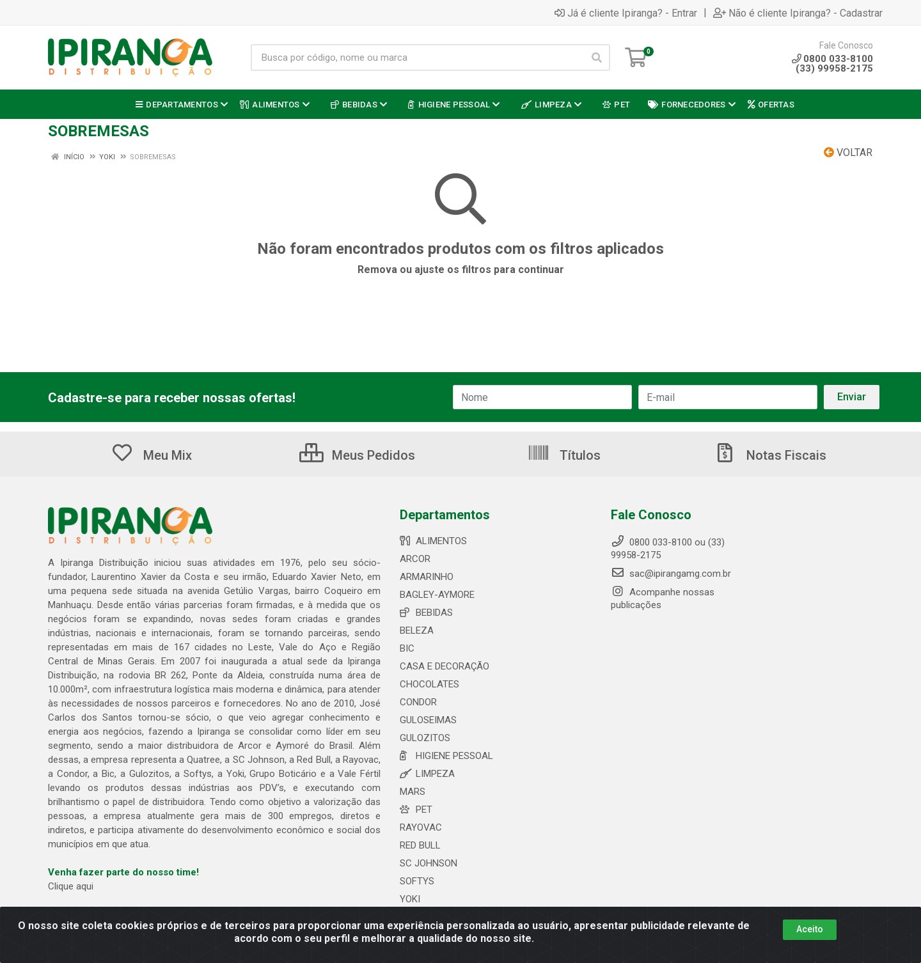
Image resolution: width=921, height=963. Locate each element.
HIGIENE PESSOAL (446, 756)
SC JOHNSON (428, 863)
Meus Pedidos (357, 455)
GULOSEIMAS (428, 720)
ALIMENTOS (433, 541)
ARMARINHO (426, 577)
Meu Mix (151, 455)
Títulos (564, 455)
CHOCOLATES (429, 684)
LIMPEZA (427, 773)
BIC (407, 648)
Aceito (809, 929)
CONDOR (418, 702)
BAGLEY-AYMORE (437, 594)
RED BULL (420, 845)
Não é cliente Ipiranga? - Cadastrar (798, 13)
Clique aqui (70, 886)
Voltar (848, 152)
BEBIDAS (426, 612)
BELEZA (417, 630)
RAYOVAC (421, 827)
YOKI (410, 899)
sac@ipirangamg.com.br (671, 573)
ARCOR (415, 559)
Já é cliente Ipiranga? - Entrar (626, 13)
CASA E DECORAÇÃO (444, 666)
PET (416, 809)
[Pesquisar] (596, 57)
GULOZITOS (425, 738)
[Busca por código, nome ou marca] (417, 57)
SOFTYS (417, 881)
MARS (412, 791)
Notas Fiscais (770, 455)
